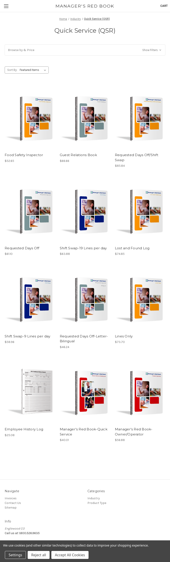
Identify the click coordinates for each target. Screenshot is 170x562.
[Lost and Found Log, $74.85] (140, 210)
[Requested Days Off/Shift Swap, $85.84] (140, 117)
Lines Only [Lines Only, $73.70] (124, 336)
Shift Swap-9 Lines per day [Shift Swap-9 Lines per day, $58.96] (27, 336)
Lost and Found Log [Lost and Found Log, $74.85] (132, 248)
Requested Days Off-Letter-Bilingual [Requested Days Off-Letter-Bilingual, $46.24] (84, 338)
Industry (93, 498)
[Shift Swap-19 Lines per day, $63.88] (85, 210)
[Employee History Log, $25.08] (29, 391)
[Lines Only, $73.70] (140, 298)
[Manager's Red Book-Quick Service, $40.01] (85, 391)
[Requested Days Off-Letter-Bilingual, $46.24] (85, 298)
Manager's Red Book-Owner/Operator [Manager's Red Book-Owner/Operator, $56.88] (134, 431)
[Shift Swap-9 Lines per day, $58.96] (29, 298)
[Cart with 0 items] (164, 5)
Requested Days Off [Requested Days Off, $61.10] (22, 248)
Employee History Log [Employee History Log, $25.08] (24, 429)
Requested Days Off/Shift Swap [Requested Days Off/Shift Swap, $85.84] (136, 157)
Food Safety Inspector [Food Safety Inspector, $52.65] (24, 155)
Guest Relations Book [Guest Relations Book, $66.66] (78, 155)
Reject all (38, 555)
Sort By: (12, 70)
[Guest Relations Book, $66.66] (85, 117)
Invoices (11, 498)
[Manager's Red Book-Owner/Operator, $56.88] (140, 391)
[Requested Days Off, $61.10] (29, 210)
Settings (15, 555)
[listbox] (33, 70)
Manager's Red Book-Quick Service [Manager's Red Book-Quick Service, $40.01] (83, 431)
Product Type (96, 503)
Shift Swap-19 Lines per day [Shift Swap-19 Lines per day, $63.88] (83, 248)
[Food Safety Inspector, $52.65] (29, 117)
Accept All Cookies (70, 555)
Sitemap (11, 507)
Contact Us (13, 503)
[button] (85, 50)
